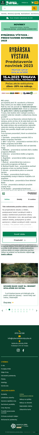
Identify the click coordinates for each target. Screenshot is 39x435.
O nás (3, 365)
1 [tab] (6, 310)
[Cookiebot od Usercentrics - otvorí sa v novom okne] (28, 193)
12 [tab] (15, 312)
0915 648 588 (19, 332)
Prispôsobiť (19, 240)
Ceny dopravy (5, 408)
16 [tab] (27, 312)
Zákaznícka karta (25, 409)
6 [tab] (21, 310)
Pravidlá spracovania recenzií (8, 412)
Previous (2, 310)
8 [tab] (27, 310)
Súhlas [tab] (7, 199)
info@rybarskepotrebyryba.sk (19, 337)
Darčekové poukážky (8, 404)
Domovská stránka (16, 27)
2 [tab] (9, 310)
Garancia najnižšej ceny (8, 401)
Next (36, 310)
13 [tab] (18, 312)
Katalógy (4, 382)
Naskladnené (25, 14)
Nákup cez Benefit (26, 403)
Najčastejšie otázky (26, 406)
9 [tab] (30, 310)
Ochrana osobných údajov (9, 416)
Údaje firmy (5, 372)
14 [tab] (21, 312)
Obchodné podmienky (8, 376)
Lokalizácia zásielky (7, 398)
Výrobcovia (4, 386)
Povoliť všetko (19, 234)
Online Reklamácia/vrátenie (26, 395)
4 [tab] (15, 310)
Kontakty (4, 394)
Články (3, 379)
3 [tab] (12, 310)
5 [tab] (18, 310)
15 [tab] (24, 312)
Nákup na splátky (25, 399)
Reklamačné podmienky (9, 420)
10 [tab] (33, 310)
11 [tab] (12, 312)
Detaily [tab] (19, 199)
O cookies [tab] (32, 199)
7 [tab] (24, 310)
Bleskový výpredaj (14, 14)
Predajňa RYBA (6, 369)
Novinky (4, 14)
